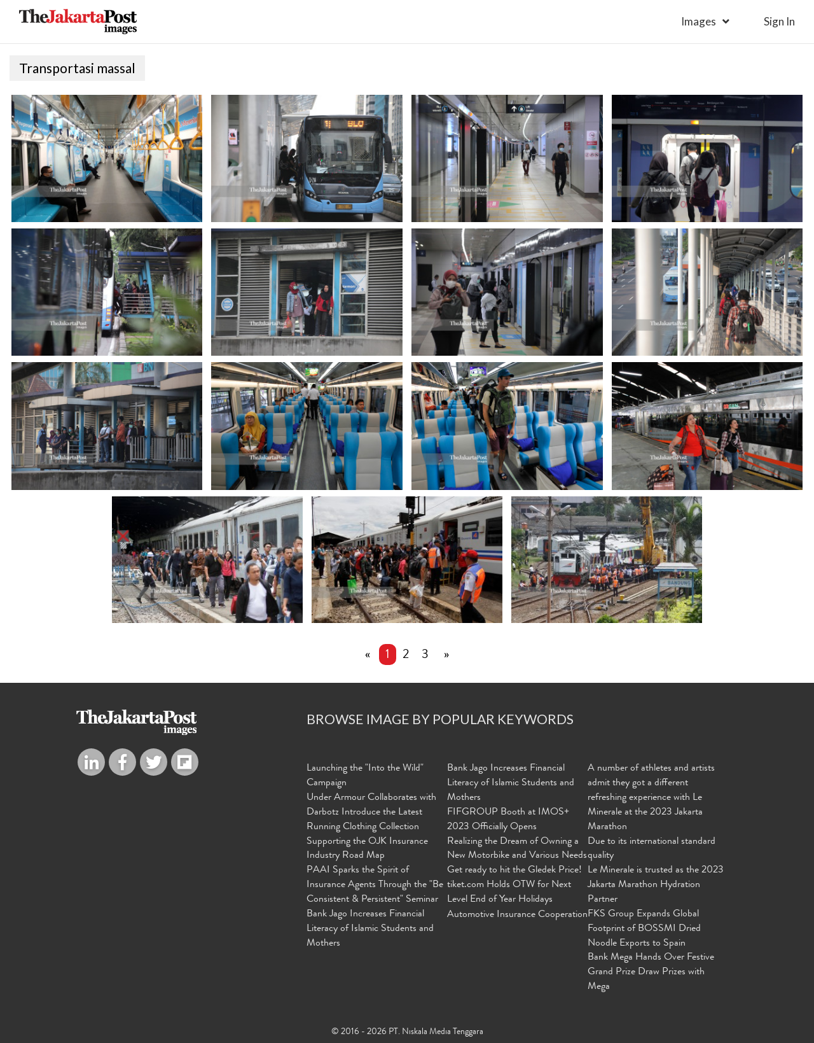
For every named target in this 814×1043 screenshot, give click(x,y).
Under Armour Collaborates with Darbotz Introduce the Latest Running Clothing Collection (371, 812)
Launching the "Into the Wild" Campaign (365, 776)
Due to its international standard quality (651, 849)
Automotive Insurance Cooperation (517, 915)
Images (698, 21)
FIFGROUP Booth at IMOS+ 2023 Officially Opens (508, 820)
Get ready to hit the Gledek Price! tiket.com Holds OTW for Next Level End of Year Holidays (514, 885)
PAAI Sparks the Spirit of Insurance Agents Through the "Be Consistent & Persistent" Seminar (375, 885)
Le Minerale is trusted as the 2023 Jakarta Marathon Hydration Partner (656, 885)
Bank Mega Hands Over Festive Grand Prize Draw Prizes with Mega (651, 972)
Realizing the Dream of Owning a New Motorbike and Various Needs (517, 849)
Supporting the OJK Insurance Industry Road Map (367, 849)
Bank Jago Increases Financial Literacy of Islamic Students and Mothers (370, 929)
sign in (779, 21)
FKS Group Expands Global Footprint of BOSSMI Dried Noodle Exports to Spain (644, 929)
